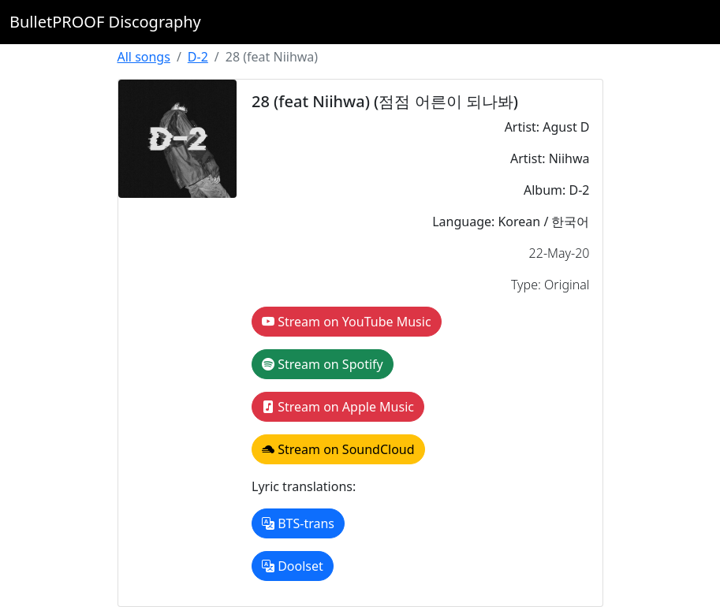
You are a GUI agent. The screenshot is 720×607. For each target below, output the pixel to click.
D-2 (198, 56)
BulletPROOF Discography (105, 21)
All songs (144, 56)
